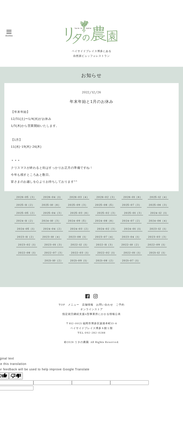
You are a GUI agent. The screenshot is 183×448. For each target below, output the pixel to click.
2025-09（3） (78, 204)
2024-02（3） (107, 228)
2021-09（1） (79, 260)
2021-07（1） (131, 260)
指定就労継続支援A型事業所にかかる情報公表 (91, 314)
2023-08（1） (78, 236)
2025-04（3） (53, 212)
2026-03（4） (79, 197)
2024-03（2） (80, 228)
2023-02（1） (27, 244)
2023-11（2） (26, 236)
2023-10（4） (51, 236)
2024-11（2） (25, 220)
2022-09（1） (157, 244)
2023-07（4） (105, 236)
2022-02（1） (106, 252)
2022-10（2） (130, 244)
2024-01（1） (133, 228)
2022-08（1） (27, 252)
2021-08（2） (105, 260)
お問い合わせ (104, 304)
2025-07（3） (132, 204)
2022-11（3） (105, 244)
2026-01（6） (132, 197)
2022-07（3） (54, 252)
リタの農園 (82, 342)
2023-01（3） (53, 244)
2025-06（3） (158, 204)
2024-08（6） (105, 220)
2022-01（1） (133, 252)
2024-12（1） (159, 212)
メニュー (73, 304)
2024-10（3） (51, 220)
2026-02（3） (106, 197)
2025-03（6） (80, 212)
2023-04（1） (131, 236)
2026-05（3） (26, 197)
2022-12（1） (80, 244)
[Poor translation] (16, 375)
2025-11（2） (25, 204)
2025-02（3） (107, 212)
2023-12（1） (159, 228)
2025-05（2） (26, 212)
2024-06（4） (158, 220)
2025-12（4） (159, 197)
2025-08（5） (105, 204)
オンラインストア (91, 309)
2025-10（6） (51, 204)
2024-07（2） (132, 220)
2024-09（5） (78, 220)
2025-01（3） (133, 212)
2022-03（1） (80, 252)
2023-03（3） (158, 236)
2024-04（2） (53, 228)
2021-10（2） (54, 260)
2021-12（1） (158, 252)
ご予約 (120, 304)
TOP (62, 304)
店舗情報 (87, 304)
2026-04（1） (52, 197)
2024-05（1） (26, 228)
